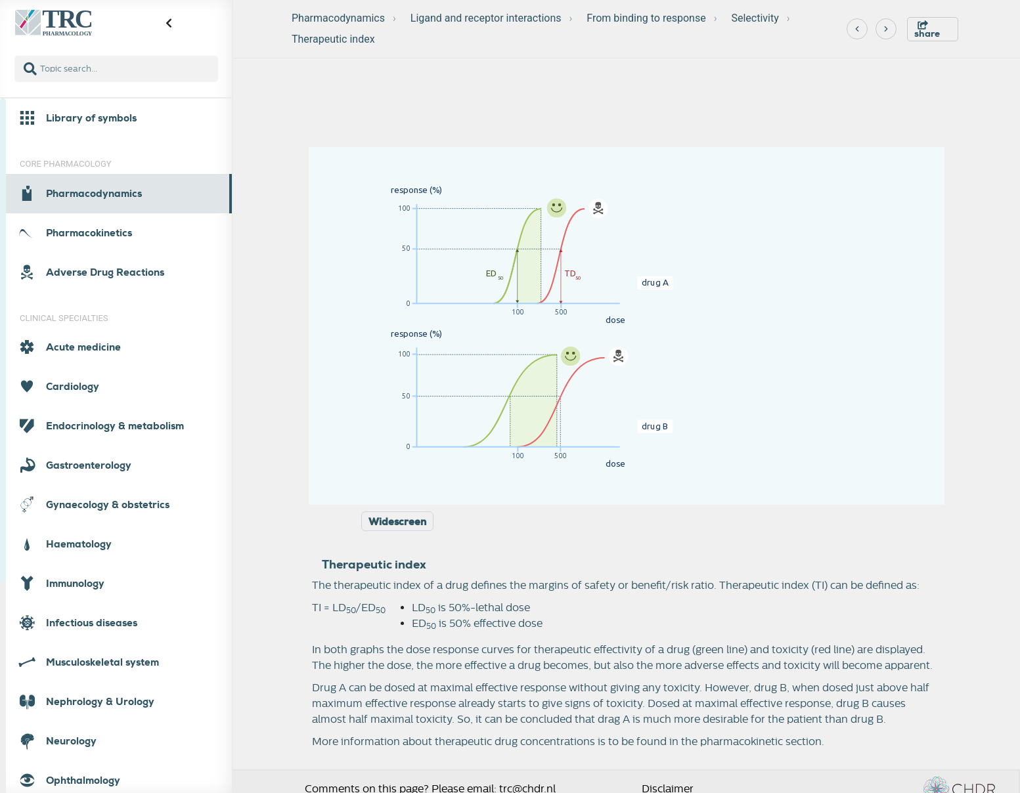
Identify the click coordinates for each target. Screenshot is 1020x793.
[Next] (886, 28)
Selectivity (754, 18)
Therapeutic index (333, 39)
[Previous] (857, 28)
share (927, 29)
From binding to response (646, 18)
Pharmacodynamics (338, 18)
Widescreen (397, 521)
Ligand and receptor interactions (486, 18)
